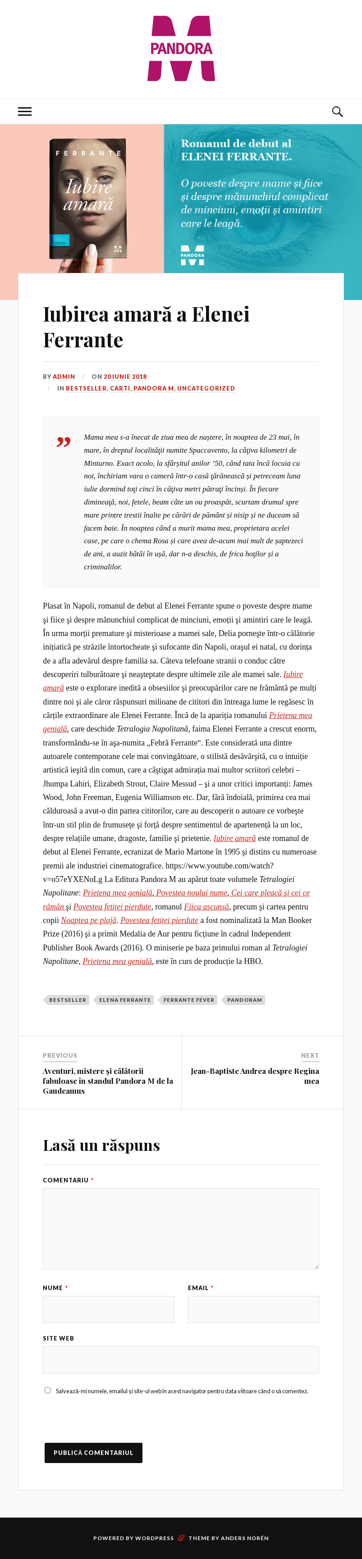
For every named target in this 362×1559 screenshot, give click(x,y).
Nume (55, 1287)
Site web (58, 1338)
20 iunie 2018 (125, 376)
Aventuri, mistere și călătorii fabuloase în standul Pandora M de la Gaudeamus (108, 1080)
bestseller (68, 1000)
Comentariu (68, 1180)
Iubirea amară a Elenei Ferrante (146, 326)
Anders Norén (245, 1538)
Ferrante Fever (189, 1000)
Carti (120, 388)
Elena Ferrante (125, 1000)
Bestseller (86, 388)
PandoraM (244, 1000)
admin (64, 376)
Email (201, 1287)
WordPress (154, 1538)
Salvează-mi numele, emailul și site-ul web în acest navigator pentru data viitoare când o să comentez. (182, 1391)
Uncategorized (206, 388)
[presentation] (111, 1425)
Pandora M (153, 388)
